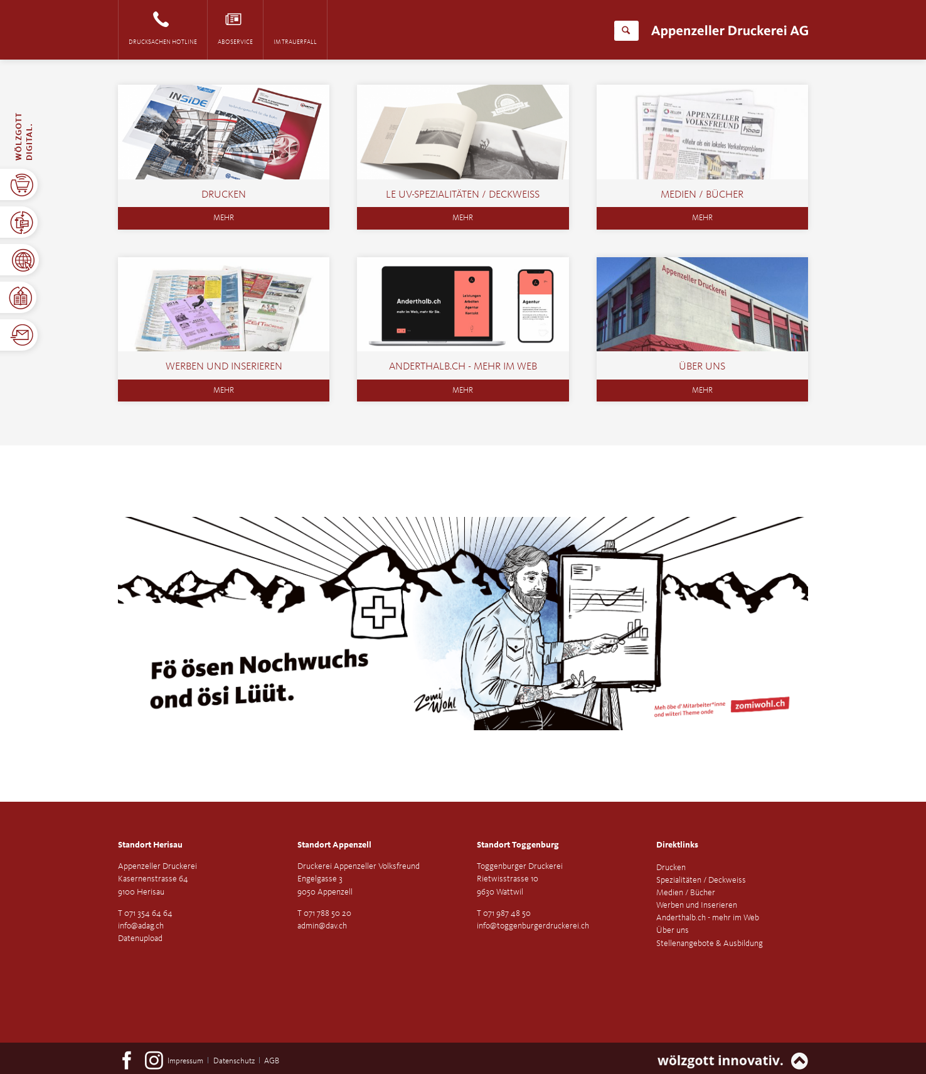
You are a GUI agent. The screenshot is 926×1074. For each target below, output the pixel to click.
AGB (271, 1061)
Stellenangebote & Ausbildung (709, 943)
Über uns (702, 366)
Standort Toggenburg (518, 845)
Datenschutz (234, 1061)
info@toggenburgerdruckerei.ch (533, 926)
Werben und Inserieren (224, 366)
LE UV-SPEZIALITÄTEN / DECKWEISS (463, 194)
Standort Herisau (150, 845)
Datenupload (140, 938)
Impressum (185, 1061)
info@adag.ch (141, 926)
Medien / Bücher (702, 194)
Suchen (626, 31)
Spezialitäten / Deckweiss (701, 880)
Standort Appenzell (334, 845)
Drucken (223, 194)
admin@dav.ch (322, 926)
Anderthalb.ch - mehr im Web (463, 366)
